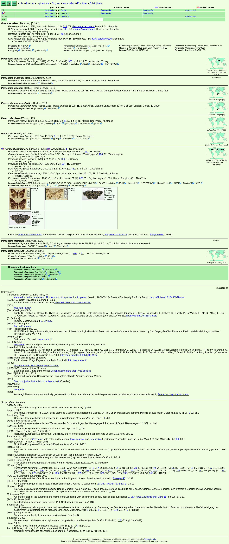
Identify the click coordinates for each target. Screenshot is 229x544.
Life (21, 3)
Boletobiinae (95, 3)
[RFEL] (45, 31)
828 (81, 178)
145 (64, 470)
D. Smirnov (108, 199)
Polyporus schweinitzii (115, 234)
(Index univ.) (47, 34)
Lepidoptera (43, 3)
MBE (97, 124)
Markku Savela (150, 539)
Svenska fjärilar (22, 381)
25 (76, 525)
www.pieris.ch (45, 339)
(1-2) (46, 136)
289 (57, 473)
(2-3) (52, 121)
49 (154, 468)
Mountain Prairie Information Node (73, 302)
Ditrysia (55, 3)
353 (151, 473)
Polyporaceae (157, 234)
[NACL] (198, 50)
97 (211, 468)
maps (216, 74)
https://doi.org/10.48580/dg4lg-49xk (78, 355)
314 (65, 26)
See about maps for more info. (173, 394)
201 (66, 29)
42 (64, 121)
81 (192, 468)
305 (80, 473)
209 (155, 470)
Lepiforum (19, 344)
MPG (92, 183)
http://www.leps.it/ (77, 360)
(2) (57, 61)
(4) (63, 178)
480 (75, 253)
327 (86, 151)
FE (110, 50)
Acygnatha (50, 10)
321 (102, 473)
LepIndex (86, 46)
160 (63, 159)
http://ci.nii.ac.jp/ (22, 308)
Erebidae (82, 3)
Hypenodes (49, 13)
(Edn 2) (71, 151)
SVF (198, 183)
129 (42, 470)
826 (177, 439)
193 (133, 470)
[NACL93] (100, 50)
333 (70, 61)
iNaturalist (26, 50)
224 (120, 520)
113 (20, 470)
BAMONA (187, 183)
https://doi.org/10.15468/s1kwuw (167, 297)
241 (201, 470)
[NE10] (142, 50)
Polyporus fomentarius (30, 234)
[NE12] (35, 31)
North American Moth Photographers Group (36, 365)
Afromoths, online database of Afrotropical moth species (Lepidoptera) (50, 297)
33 (135, 468)
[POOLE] (27, 31)
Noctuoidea (68, 3)
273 (34, 473)
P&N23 (78, 46)
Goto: (52, 19)
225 (178, 470)
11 (82, 253)
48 (62, 34)
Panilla (63, 10)
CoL (15, 50)
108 (101, 154)
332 (73, 168)
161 (87, 470)
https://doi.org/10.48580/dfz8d (141, 315)
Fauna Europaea (22, 326)
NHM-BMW (23, 46)
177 (110, 470)
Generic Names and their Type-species (71, 371)
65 (173, 468)
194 (64, 164)
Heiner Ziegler (163, 183)
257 (223, 470)
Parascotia (106, 10)
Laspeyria (65, 13)
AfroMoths (97, 46)
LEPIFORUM (110, 64)
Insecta (30, 3)
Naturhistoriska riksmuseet (45, 381)
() (148, 10)
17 (116, 468)
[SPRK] (31, 183)
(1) (149, 48)
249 (116, 510)
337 (125, 473)
